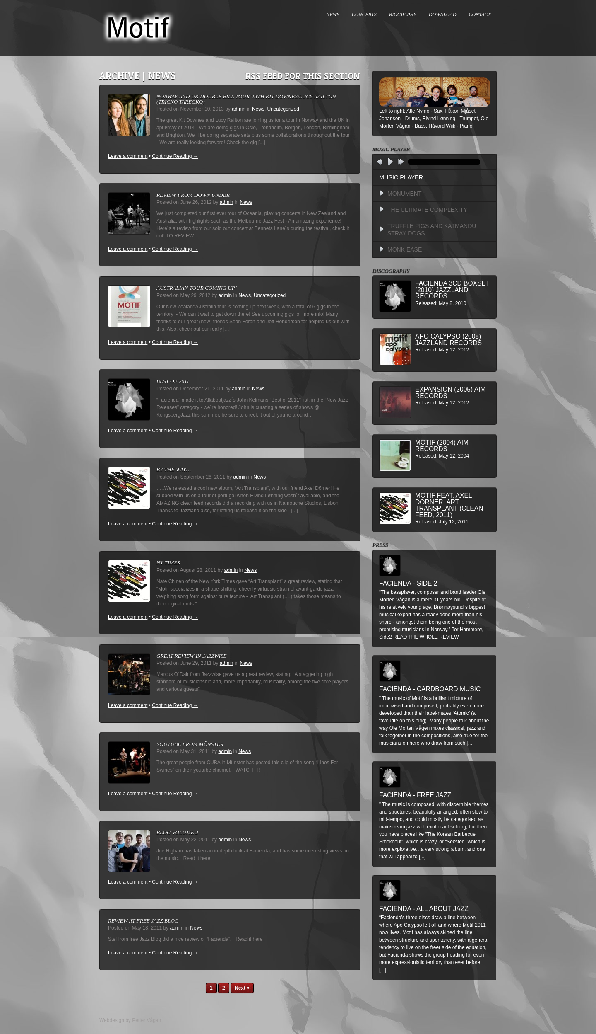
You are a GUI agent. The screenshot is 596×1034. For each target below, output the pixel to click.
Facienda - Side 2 (408, 583)
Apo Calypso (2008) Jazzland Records (448, 339)
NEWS (333, 14)
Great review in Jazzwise (191, 656)
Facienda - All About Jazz (424, 908)
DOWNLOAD (443, 14)
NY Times (168, 562)
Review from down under (193, 195)
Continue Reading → (175, 156)
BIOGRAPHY (402, 14)
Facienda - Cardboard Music (430, 689)
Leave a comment (127, 156)
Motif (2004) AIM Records (442, 446)
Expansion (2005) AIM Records (450, 393)
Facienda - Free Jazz (415, 795)
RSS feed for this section (302, 76)
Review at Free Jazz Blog (143, 921)
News (258, 109)
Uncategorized (283, 109)
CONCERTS (364, 14)
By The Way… (173, 469)
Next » (242, 988)
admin (238, 109)
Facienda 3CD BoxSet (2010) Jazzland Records (452, 290)
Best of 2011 (172, 381)
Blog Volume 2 (177, 832)
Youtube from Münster (189, 744)
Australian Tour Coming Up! (196, 288)
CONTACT (479, 14)
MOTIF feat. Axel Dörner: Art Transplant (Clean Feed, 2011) (449, 505)
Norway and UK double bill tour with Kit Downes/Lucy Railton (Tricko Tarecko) (246, 99)
